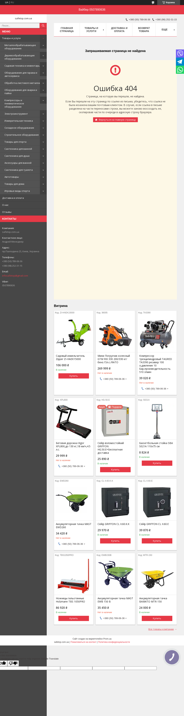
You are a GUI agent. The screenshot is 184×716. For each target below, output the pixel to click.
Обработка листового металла (22, 83)
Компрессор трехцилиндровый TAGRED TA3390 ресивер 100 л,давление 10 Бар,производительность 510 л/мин (155, 364)
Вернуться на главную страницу (117, 119)
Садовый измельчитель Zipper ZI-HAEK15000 (70, 357)
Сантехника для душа (16, 155)
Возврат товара (144, 30)
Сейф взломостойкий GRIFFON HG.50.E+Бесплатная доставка (111, 447)
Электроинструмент (16, 113)
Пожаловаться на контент (83, 642)
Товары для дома (14, 183)
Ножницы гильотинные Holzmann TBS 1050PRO (70, 600)
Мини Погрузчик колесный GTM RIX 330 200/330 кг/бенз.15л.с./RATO (114, 359)
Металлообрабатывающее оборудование (20, 47)
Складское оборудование (19, 127)
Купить (74, 375)
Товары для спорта (15, 141)
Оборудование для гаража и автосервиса (20, 74)
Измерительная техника (18, 120)
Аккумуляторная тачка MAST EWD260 (73, 525)
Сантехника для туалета (18, 169)
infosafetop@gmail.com (15, 275)
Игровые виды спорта (17, 190)
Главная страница (67, 30)
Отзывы (7, 212)
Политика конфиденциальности (114, 642)
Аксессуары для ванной (17, 162)
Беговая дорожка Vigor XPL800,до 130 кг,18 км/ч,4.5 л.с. (73, 446)
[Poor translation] (13, 663)
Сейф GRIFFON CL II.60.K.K (113, 524)
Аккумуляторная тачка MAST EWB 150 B (115, 600)
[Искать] (43, 25)
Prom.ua (107, 639)
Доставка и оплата (13, 198)
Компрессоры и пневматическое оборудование (14, 103)
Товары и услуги (11, 38)
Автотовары (11, 176)
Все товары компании (161, 629)
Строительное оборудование (21, 134)
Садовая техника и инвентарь (22, 65)
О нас (5, 205)
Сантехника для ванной (18, 148)
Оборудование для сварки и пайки (20, 91)
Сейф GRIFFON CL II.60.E (154, 524)
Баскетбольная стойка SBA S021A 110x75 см (156, 444)
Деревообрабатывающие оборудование (19, 57)
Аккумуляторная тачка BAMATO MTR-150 (153, 600)
